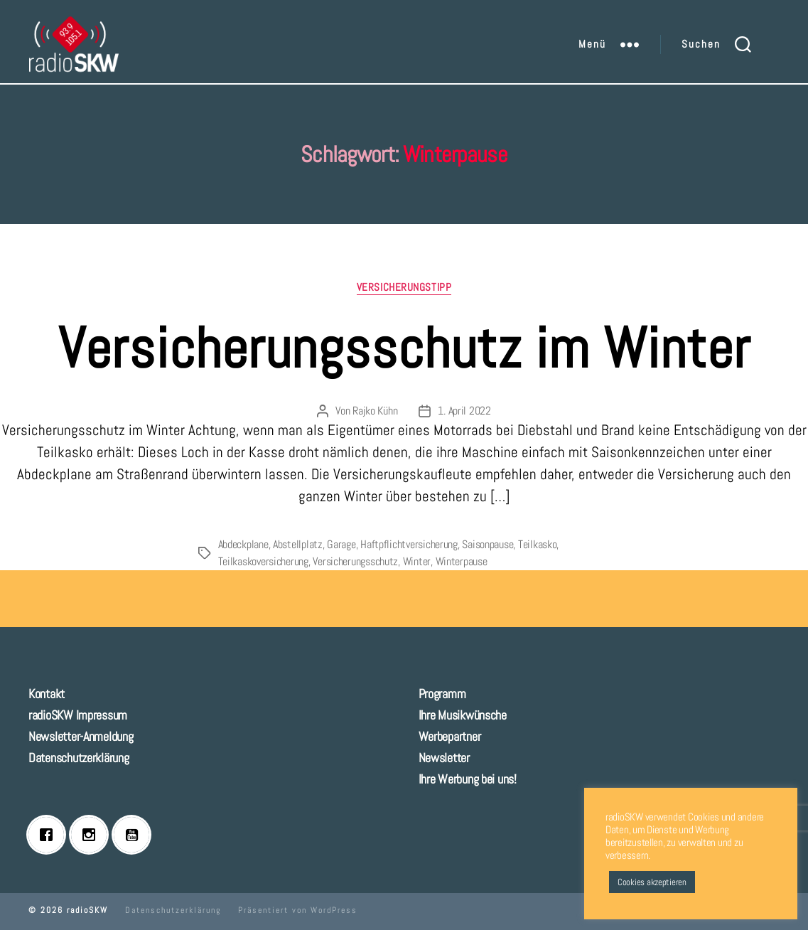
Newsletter (444, 757)
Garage (341, 544)
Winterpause (462, 561)
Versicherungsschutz (355, 561)
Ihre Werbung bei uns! (468, 779)
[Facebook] (49, 834)
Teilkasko (537, 544)
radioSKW (87, 910)
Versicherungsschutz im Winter (404, 348)
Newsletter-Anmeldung (81, 736)
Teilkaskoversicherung (263, 561)
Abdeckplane (243, 544)
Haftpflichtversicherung (409, 544)
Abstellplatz (298, 544)
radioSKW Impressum (77, 715)
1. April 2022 (464, 410)
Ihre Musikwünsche (463, 715)
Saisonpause (487, 544)
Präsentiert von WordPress (297, 910)
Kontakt (46, 693)
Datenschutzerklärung (78, 757)
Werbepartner (450, 736)
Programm (442, 693)
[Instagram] (92, 834)
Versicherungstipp (404, 287)
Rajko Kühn (374, 410)
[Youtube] (135, 834)
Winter (417, 561)
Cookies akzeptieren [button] (652, 882)
